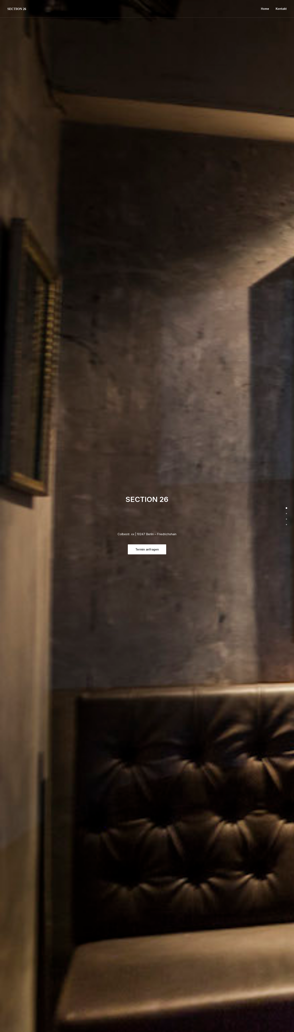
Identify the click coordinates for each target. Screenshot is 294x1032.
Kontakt (281, 8)
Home (265, 8)
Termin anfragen (147, 549)
